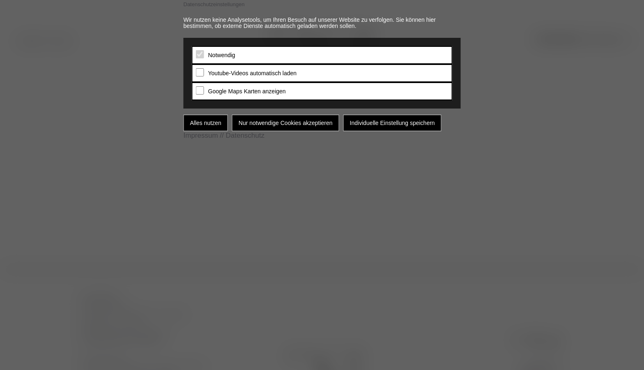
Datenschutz (244, 135)
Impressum (201, 135)
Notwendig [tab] (221, 55)
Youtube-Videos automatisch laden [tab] (252, 73)
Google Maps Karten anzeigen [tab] (247, 91)
